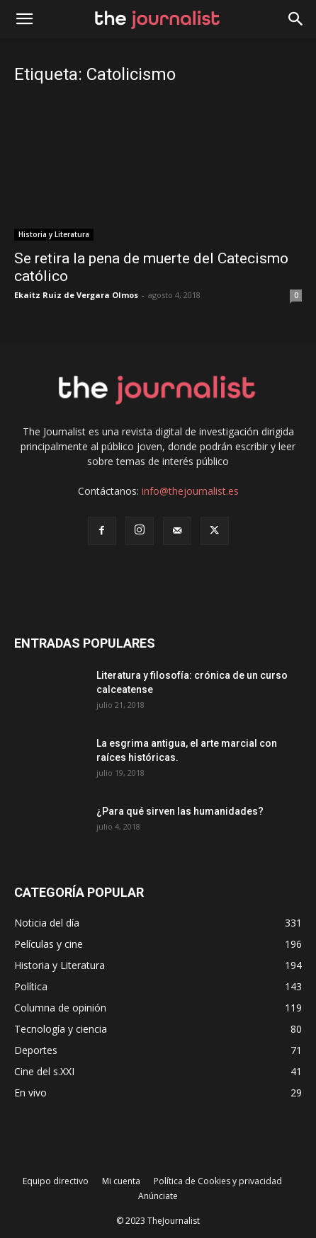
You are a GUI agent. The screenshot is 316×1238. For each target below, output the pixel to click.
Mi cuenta (121, 1181)
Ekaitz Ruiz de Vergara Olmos (76, 295)
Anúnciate (158, 1196)
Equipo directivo (56, 1181)
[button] (296, 19)
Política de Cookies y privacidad (218, 1181)
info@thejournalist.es (190, 491)
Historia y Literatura (53, 234)
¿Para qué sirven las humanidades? (180, 811)
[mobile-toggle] (24, 19)
